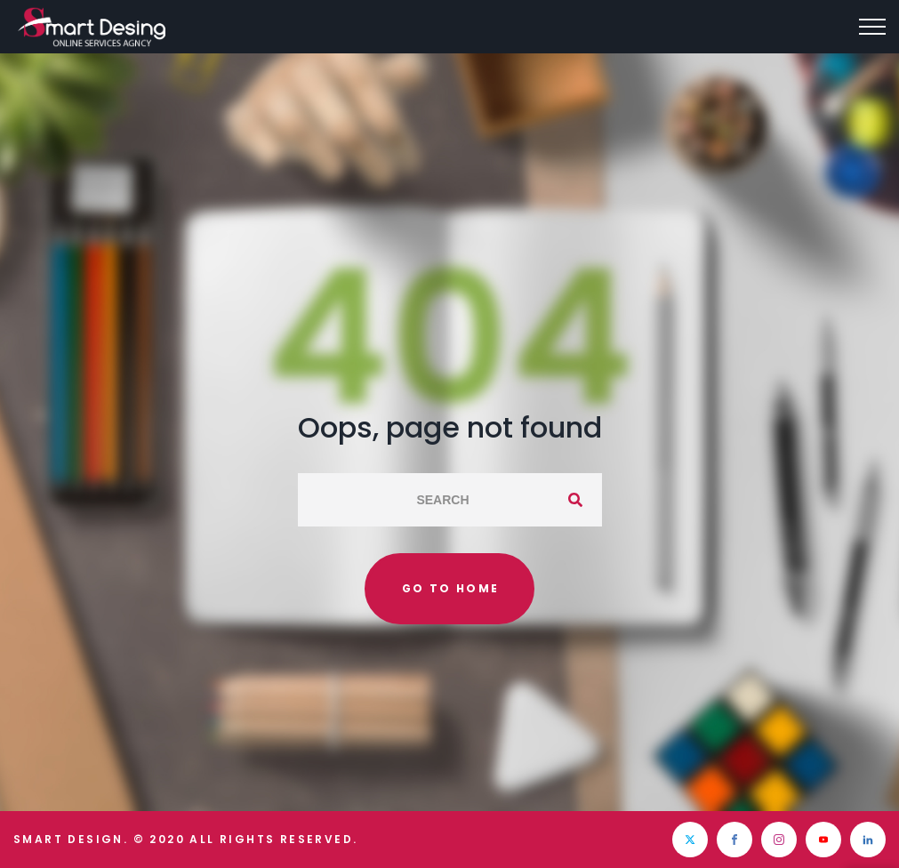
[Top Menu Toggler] (872, 26)
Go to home (451, 588)
